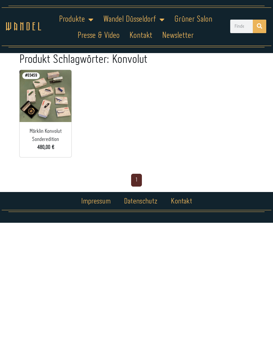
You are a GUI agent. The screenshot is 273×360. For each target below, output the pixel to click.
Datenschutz (140, 201)
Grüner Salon (193, 19)
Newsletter (178, 35)
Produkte (76, 19)
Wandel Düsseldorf (133, 19)
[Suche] (259, 26)
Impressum (96, 201)
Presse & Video (99, 35)
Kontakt (140, 35)
